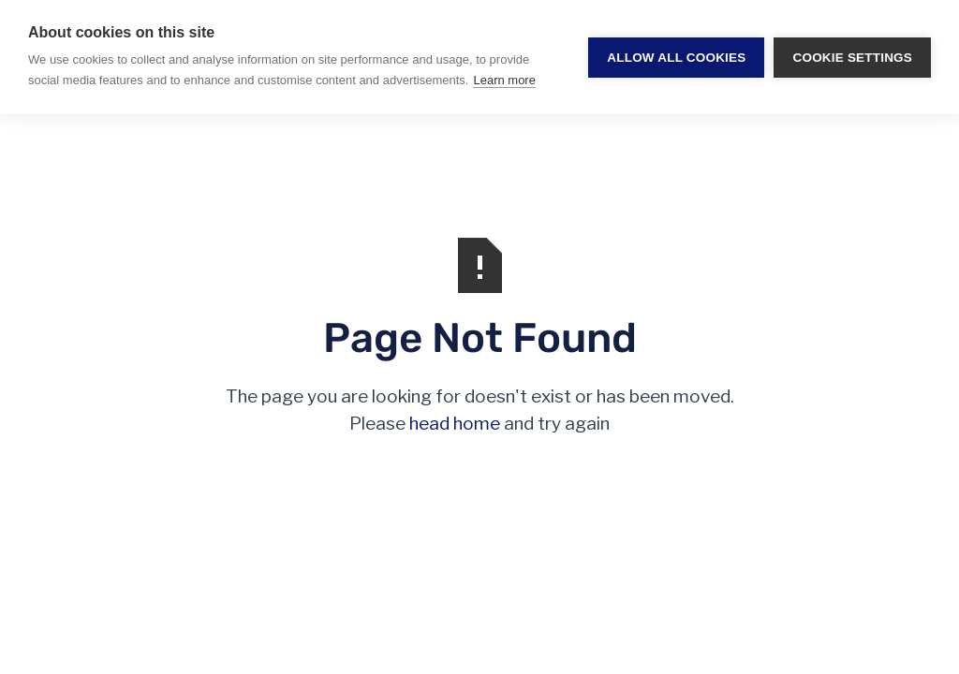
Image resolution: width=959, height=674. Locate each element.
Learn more (504, 80)
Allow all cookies (676, 58)
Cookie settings (852, 58)
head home (454, 423)
